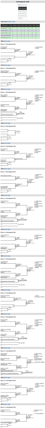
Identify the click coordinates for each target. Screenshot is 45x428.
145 (23, 13)
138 (21, 13)
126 (2, 123)
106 (2, 41)
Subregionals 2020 (22, 2)
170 (21, 15)
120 (2, 89)
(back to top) (11, 21)
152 (25, 13)
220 (19, 18)
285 (21, 18)
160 (19, 15)
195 (25, 15)
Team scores (24, 4)
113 (2, 65)
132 (19, 13)
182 (23, 15)
